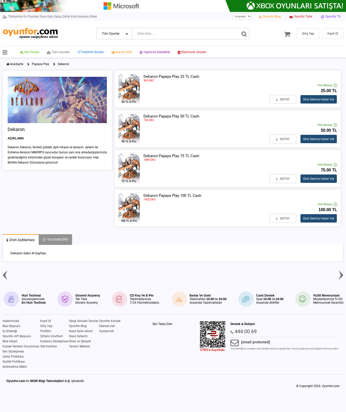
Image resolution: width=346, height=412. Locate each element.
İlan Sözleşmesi (13, 351)
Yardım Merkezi (79, 346)
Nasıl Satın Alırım (81, 331)
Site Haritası (48, 346)
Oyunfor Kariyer (110, 321)
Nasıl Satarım (78, 336)
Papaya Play (40, 64)
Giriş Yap (46, 326)
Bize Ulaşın (10, 341)
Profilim (45, 331)
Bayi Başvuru (11, 326)
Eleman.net (107, 326)
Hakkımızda (11, 321)
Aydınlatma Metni (15, 367)
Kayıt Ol (45, 321)
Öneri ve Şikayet (80, 341)
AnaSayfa (16, 64)
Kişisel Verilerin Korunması (21, 346)
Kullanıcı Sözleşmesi (54, 341)
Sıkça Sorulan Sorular (83, 321)
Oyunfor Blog (78, 326)
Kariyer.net (106, 331)
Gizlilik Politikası (14, 361)
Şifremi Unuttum (51, 336)
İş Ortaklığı (10, 331)
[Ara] (244, 33)
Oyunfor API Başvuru (17, 336)
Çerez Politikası (13, 356)
